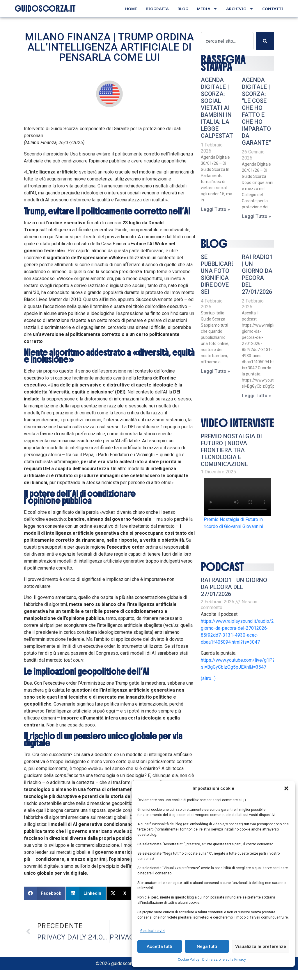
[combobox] (227, 41)
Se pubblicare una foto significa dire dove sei (218, 274)
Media (207, 8)
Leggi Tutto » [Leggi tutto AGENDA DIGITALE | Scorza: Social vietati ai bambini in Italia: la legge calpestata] (215, 209)
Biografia (157, 8)
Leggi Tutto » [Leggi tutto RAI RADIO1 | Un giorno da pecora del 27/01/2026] (256, 395)
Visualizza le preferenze (260, 946)
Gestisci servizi (152, 931)
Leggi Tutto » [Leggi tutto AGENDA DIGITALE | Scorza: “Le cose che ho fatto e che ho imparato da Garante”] (256, 216)
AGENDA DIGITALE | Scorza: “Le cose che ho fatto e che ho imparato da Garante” (256, 111)
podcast (222, 567)
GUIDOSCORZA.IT (45, 9)
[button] (286, 788)
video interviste (237, 423)
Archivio (239, 8)
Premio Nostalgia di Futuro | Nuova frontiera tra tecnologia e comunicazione (231, 450)
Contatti (272, 8)
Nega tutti (207, 946)
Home (131, 8)
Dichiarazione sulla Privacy (224, 960)
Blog (183, 8)
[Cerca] (265, 41)
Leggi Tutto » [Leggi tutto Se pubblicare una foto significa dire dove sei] (215, 371)
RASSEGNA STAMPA (223, 63)
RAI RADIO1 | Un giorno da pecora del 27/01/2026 (257, 274)
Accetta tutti (159, 946)
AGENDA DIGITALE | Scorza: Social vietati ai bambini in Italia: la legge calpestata (219, 107)
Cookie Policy (188, 960)
